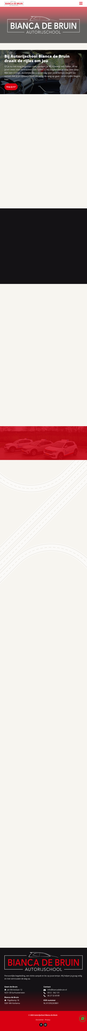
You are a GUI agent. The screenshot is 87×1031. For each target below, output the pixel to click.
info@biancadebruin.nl (57, 1019)
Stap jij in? (11, 87)
